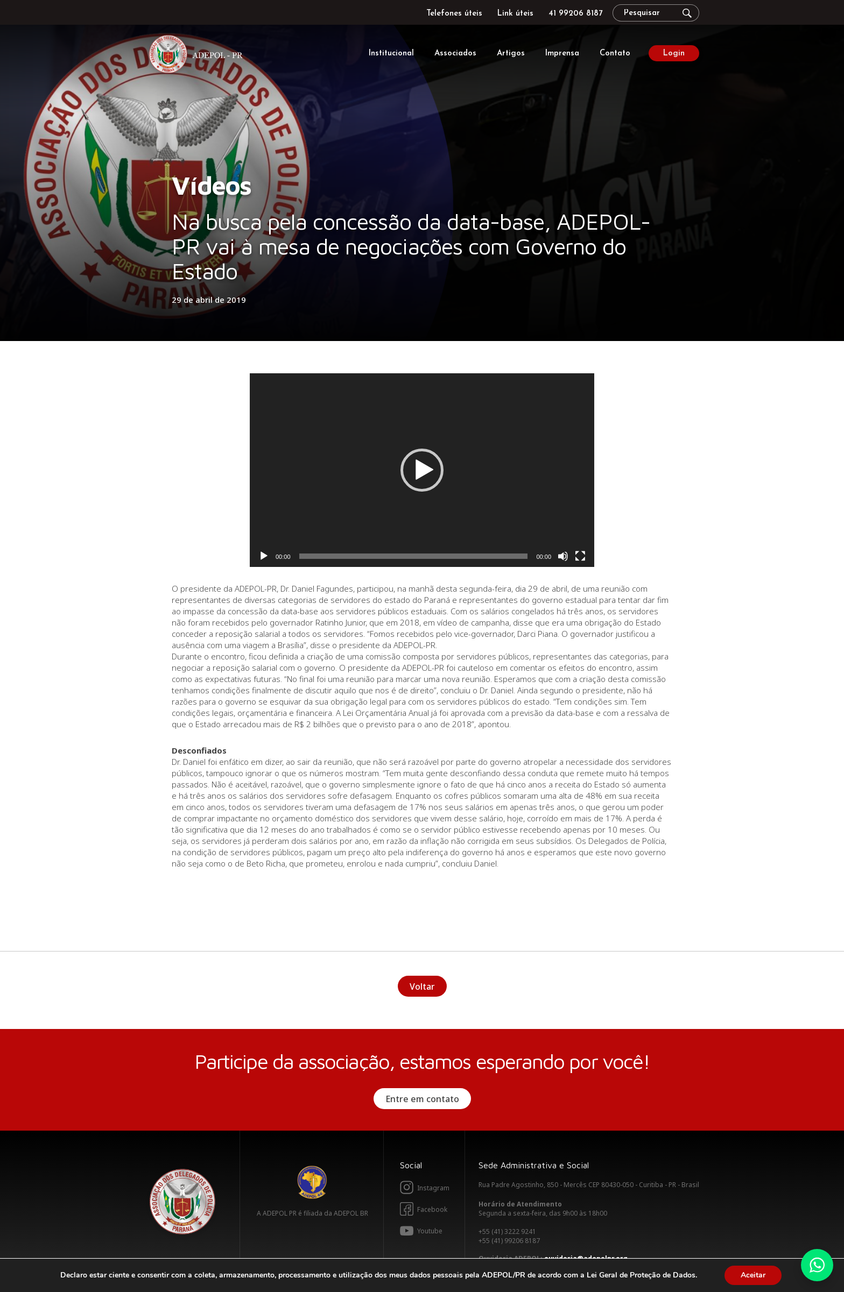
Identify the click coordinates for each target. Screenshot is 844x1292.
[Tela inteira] (580, 556)
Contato (615, 53)
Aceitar (753, 1275)
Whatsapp (817, 1265)
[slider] (413, 556)
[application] (422, 470)
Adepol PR (198, 56)
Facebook (432, 1209)
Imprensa (562, 53)
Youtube (429, 1231)
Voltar (422, 986)
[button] (422, 470)
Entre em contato (422, 1099)
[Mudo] (563, 556)
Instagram (433, 1187)
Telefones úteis (454, 14)
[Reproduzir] (263, 556)
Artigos (511, 53)
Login (674, 53)
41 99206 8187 (575, 14)
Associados (455, 53)
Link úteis (515, 14)
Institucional (391, 53)
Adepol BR (312, 1182)
